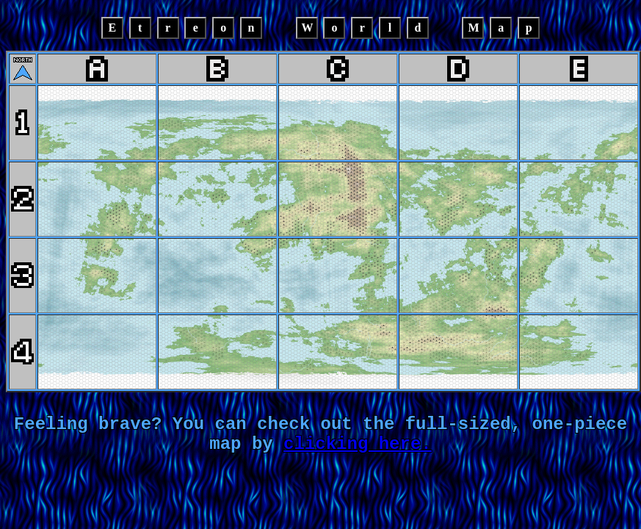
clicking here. (357, 455)
